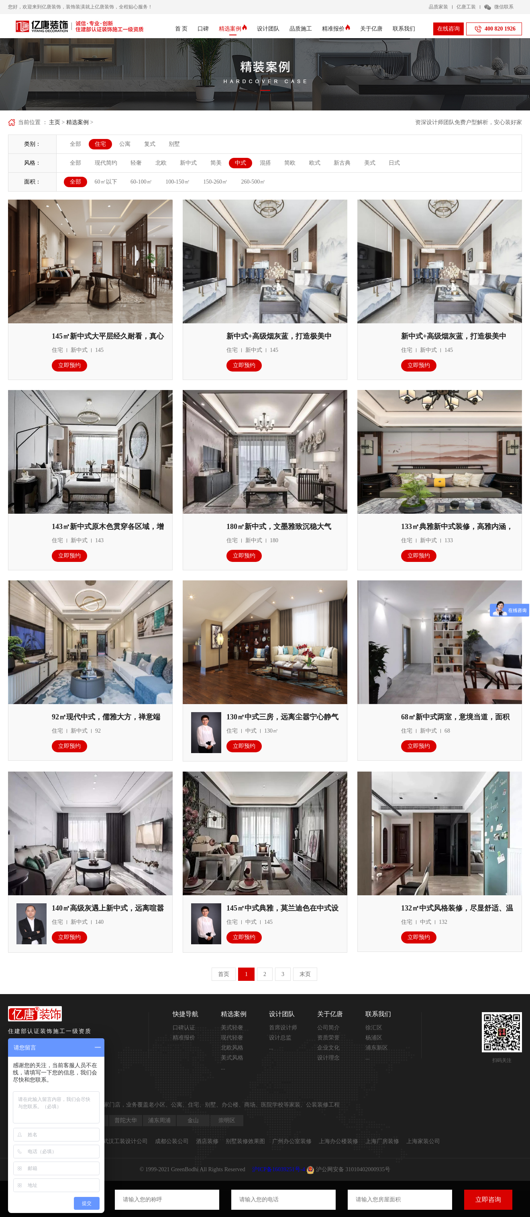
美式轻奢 (232, 1028)
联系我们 (404, 29)
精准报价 (336, 28)
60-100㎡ (141, 182)
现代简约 (106, 163)
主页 (54, 122)
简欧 (290, 163)
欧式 (314, 163)
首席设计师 (283, 1028)
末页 (305, 974)
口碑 (203, 29)
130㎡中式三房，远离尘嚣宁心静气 (282, 717)
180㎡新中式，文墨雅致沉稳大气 (278, 527)
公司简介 (328, 1028)
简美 (216, 163)
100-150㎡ (177, 182)
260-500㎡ (253, 182)
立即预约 (69, 365)
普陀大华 (125, 1120)
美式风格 (232, 1058)
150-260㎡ (215, 182)
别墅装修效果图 (245, 1141)
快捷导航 (185, 1014)
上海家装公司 (423, 1141)
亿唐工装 (466, 7)
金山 (193, 1120)
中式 (240, 163)
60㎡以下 (106, 182)
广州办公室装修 (292, 1141)
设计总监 (280, 1038)
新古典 (342, 163)
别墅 (174, 144)
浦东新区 (376, 1048)
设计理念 (328, 1058)
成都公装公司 (172, 1141)
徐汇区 (373, 1028)
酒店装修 (207, 1141)
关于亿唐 (371, 29)
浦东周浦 (159, 1120)
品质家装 (438, 7)
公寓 (124, 144)
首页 (223, 974)
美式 (369, 163)
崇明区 (226, 1120)
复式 (149, 144)
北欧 (161, 163)
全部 (75, 144)
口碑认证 (184, 1028)
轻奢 (136, 163)
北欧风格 (232, 1048)
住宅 (100, 144)
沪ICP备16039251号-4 (278, 1169)
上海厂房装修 (382, 1141)
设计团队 (268, 29)
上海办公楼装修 (338, 1141)
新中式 (188, 163)
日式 (394, 163)
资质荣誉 (328, 1038)
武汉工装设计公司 (125, 1141)
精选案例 (233, 28)
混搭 (265, 163)
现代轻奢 (232, 1038)
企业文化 (328, 1048)
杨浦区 (373, 1038)
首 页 (181, 29)
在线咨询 (448, 29)
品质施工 (300, 29)
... (223, 1068)
